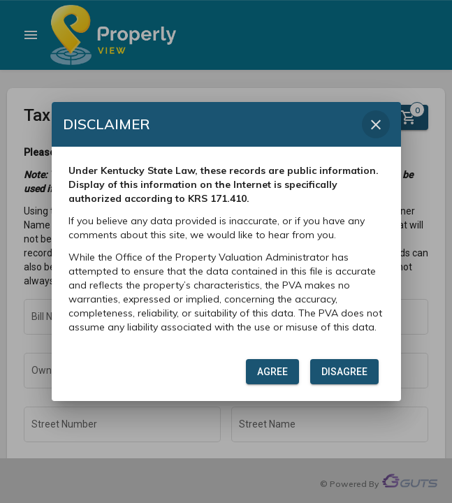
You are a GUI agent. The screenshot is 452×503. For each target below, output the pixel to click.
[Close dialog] (376, 124)
